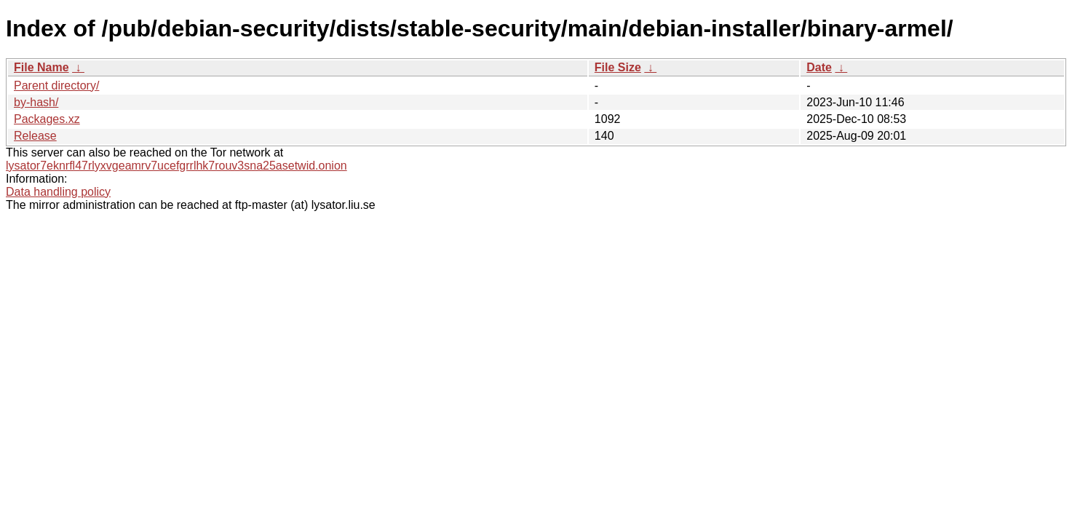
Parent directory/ (56, 85)
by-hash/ (36, 102)
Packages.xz (47, 119)
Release (35, 136)
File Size (618, 67)
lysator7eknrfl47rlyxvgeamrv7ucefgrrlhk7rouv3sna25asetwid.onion (176, 165)
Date (819, 67)
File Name (41, 67)
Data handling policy (58, 192)
